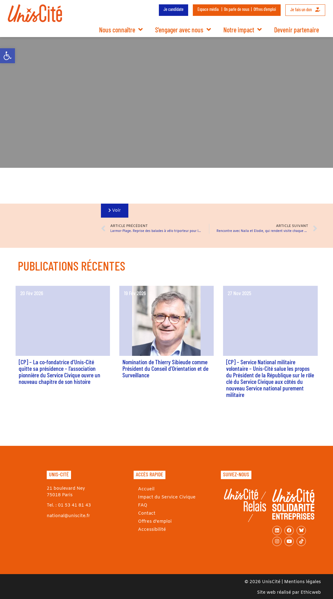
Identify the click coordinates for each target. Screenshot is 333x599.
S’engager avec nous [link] (183, 29)
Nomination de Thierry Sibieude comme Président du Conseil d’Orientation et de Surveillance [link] (165, 368)
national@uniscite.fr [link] (68, 516)
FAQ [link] (141, 505)
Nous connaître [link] (121, 29)
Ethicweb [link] (311, 593)
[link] (7, 55)
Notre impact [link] (242, 29)
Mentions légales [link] (302, 582)
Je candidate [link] (173, 9)
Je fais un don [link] (305, 9)
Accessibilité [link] (150, 530)
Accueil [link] (145, 489)
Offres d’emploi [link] (265, 9)
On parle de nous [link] (236, 9)
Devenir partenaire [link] (296, 30)
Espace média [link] (208, 9)
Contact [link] (146, 513)
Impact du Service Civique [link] (165, 497)
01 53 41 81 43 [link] (74, 505)
